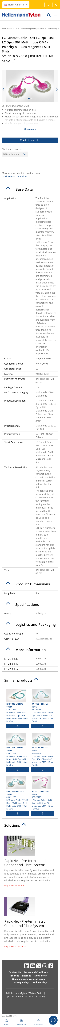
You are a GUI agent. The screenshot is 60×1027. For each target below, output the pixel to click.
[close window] (56, 5)
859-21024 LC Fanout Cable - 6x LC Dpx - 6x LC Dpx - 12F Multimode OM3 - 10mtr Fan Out (17, 706)
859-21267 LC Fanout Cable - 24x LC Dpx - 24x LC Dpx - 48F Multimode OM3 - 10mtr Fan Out (17, 749)
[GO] (49, 15)
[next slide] (56, 89)
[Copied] (13, 61)
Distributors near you (12, 149)
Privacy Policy (21, 982)
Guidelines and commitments (28, 979)
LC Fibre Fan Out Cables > (15, 176)
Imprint (14, 975)
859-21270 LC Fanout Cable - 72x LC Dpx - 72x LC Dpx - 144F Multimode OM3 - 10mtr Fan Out (17, 793)
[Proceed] (48, 4)
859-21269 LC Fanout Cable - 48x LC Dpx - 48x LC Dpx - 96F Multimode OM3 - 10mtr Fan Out (43, 749)
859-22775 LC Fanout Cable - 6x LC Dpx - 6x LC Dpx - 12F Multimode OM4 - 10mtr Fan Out (43, 793)
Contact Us (15, 972)
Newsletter (40, 975)
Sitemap (26, 975)
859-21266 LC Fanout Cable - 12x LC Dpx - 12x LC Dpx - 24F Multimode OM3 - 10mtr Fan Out (43, 706)
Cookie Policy (39, 982)
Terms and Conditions (36, 972)
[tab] (30, 189)
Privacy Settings (37, 996)
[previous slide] (3, 89)
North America (16, 4)
